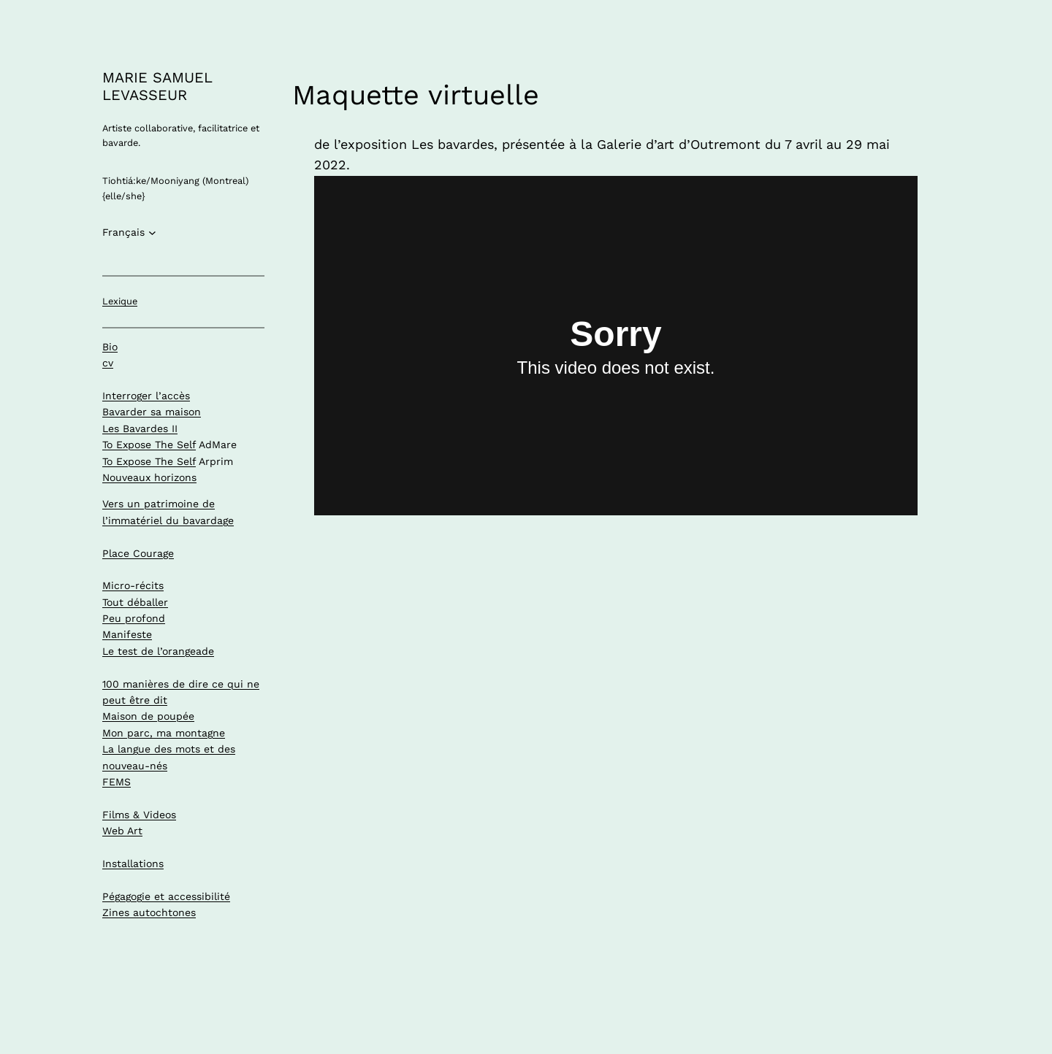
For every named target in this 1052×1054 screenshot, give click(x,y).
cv (107, 363)
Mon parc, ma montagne (163, 733)
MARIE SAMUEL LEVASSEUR (157, 86)
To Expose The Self (149, 444)
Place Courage (138, 553)
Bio (110, 347)
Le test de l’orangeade (158, 651)
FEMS (116, 782)
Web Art (122, 830)
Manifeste (127, 634)
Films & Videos (139, 814)
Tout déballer (135, 602)
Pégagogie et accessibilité (166, 896)
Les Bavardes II (140, 428)
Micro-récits (133, 585)
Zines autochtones (149, 912)
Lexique (119, 301)
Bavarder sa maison (151, 412)
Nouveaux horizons (149, 477)
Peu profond (133, 618)
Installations (133, 863)
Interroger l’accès (146, 395)
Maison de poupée (148, 716)
